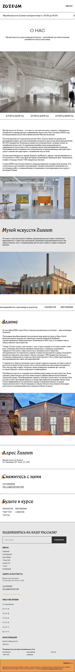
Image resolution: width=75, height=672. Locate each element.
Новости (6, 563)
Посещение (7, 554)
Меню (69, 6)
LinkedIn (19, 512)
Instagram (68, 307)
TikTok (6, 515)
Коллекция (7, 569)
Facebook (51, 307)
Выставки (7, 557)
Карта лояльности (10, 641)
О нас (5, 566)
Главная (6, 551)
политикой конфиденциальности (51, 668)
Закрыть (68, 663)
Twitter (7, 512)
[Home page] (12, 6)
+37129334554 (9, 484)
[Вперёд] (70, 298)
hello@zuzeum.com (13, 487)
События (6, 560)
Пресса (6, 644)
